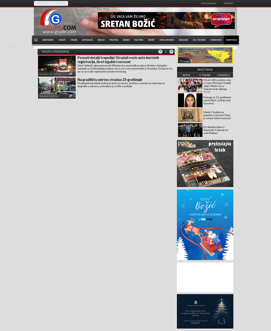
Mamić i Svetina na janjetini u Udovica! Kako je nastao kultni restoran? (217, 115)
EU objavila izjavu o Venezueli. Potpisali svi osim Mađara (215, 130)
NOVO (186, 75)
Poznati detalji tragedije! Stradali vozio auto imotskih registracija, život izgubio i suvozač (118, 60)
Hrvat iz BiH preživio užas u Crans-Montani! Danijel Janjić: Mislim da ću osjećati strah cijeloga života (217, 86)
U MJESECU (223, 75)
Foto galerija (208, 3)
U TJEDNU (205, 75)
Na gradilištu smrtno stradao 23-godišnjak (110, 80)
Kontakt (228, 3)
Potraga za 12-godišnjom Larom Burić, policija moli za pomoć (217, 100)
